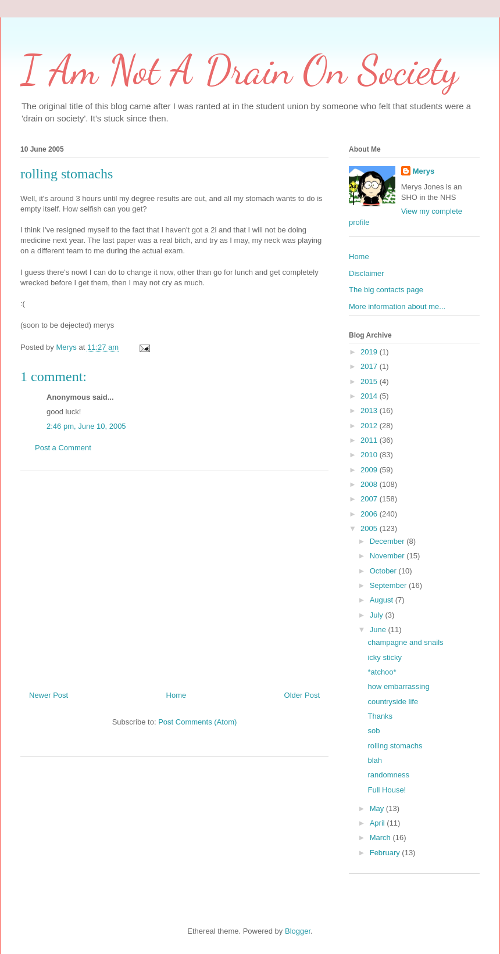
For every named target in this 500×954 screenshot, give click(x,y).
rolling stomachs (394, 745)
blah (374, 760)
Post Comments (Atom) (197, 722)
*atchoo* (381, 672)
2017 (370, 366)
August (382, 600)
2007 (370, 498)
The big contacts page (386, 289)
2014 (370, 396)
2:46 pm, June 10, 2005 (86, 426)
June (379, 629)
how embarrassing (398, 686)
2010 (370, 454)
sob (373, 730)
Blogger (297, 931)
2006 (370, 514)
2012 (370, 425)
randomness (388, 774)
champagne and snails (405, 642)
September (389, 585)
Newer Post (48, 695)
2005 (370, 528)
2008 (370, 484)
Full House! (386, 790)
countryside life (392, 701)
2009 (370, 469)
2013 (370, 410)
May (378, 808)
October (384, 570)
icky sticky (384, 657)
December (388, 541)
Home (176, 695)
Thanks (379, 716)
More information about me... (397, 306)
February (386, 852)
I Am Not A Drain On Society (239, 70)
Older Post (302, 695)
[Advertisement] (174, 576)
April (378, 823)
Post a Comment (63, 447)
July (377, 615)
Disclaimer (366, 273)
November (388, 555)
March (381, 837)
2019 (370, 351)
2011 (370, 440)
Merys (424, 171)
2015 (370, 381)
